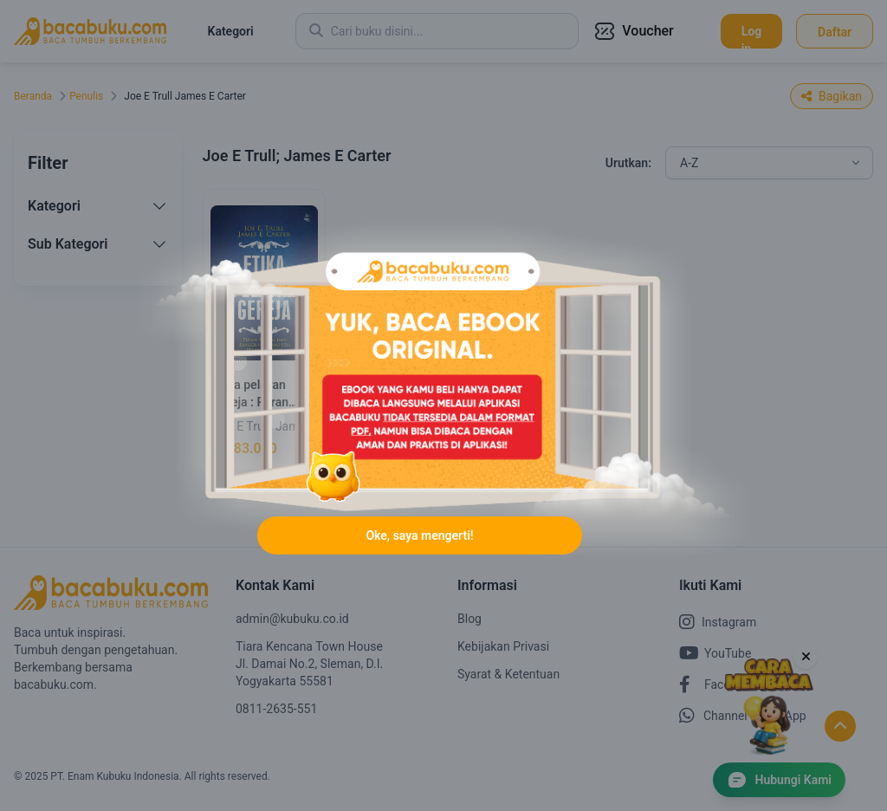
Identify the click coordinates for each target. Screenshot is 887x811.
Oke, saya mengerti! (419, 535)
